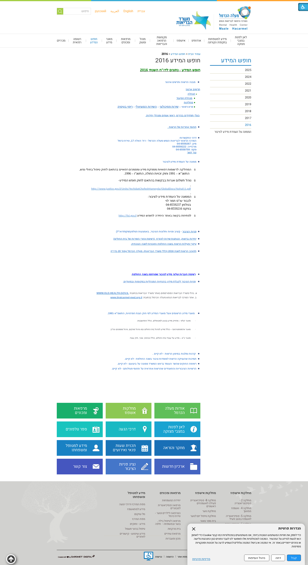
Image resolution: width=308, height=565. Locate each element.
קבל (294, 558)
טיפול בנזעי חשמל (135, 529)
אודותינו (196, 40)
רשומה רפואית (77, 41)
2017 (248, 118)
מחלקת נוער (209, 511)
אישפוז (181, 40)
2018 (248, 111)
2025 (248, 70)
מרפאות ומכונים (125, 41)
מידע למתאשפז (136, 509)
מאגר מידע (109, 41)
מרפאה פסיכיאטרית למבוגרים (169, 506)
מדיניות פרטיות (201, 559)
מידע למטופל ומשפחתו (136, 495)
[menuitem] (141, 11)
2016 (248, 125)
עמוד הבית (194, 54)
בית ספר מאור (208, 521)
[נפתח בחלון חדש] (148, 556)
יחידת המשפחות (171, 500)
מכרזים (61, 40)
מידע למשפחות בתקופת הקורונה (217, 41)
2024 (248, 77)
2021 (248, 90)
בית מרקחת (174, 529)
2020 (248, 97)
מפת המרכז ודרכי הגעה (132, 504)
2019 (248, 104)
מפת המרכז (138, 519)
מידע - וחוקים (137, 524)
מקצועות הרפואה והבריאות (161, 40)
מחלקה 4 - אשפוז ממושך (241, 509)
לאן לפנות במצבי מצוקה (241, 40)
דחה (278, 558)
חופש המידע (94, 41)
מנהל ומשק (142, 41)
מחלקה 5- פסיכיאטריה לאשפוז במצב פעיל (238, 517)
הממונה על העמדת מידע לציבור (232, 132)
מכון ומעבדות (173, 539)
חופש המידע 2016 (177, 60)
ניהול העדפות (256, 558)
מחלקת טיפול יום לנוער (203, 516)
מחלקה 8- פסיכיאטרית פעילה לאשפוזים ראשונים (203, 503)
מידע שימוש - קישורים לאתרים (132, 535)
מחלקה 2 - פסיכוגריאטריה (243, 501)
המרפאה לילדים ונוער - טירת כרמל (168, 514)
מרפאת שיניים (172, 534)
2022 (248, 84)
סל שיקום (139, 514)
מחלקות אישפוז (240, 493)
